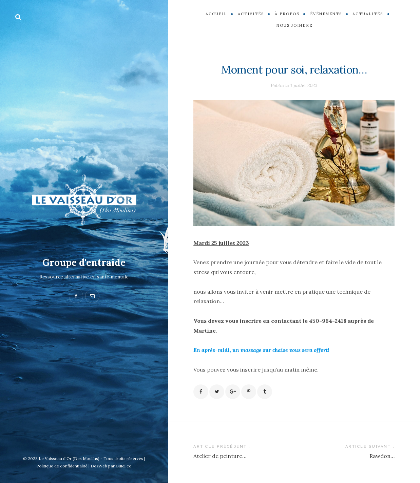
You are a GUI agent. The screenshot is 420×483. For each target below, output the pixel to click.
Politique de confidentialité (62, 465)
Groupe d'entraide (84, 262)
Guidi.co (124, 465)
